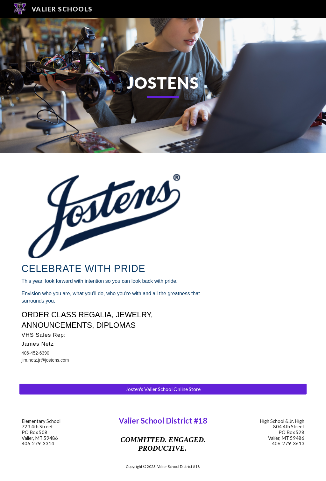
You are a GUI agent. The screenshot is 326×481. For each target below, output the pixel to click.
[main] (163, 85)
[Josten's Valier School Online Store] (163, 389)
